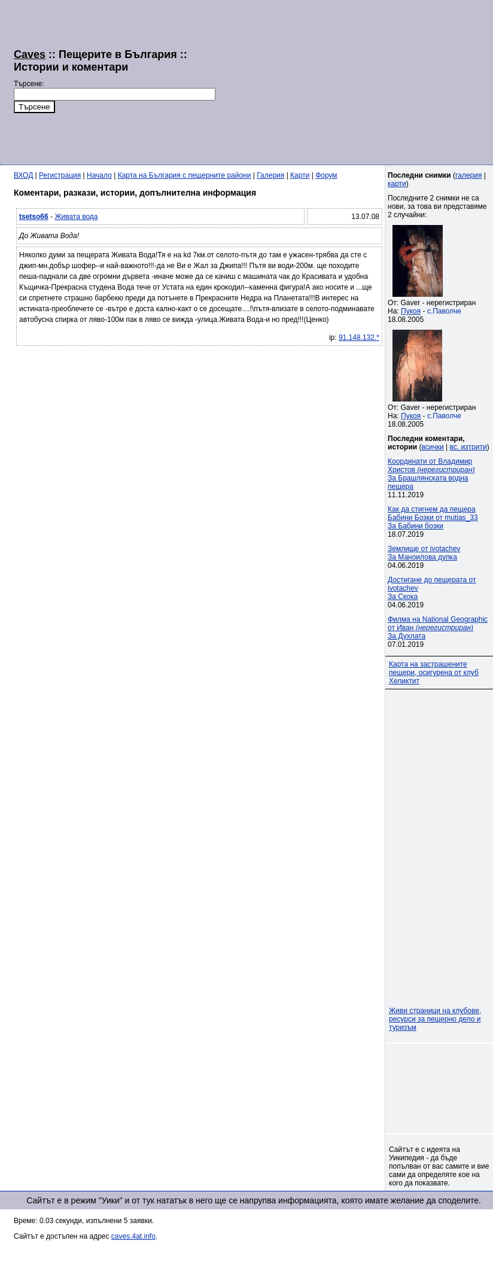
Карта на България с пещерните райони (184, 175)
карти (397, 184)
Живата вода (76, 216)
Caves (29, 54)
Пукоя (411, 311)
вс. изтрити (467, 447)
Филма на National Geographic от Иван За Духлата (438, 627)
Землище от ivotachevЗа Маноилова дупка (424, 553)
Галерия (270, 175)
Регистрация (60, 175)
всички (433, 447)
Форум (326, 175)
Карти (299, 175)
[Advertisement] (305, 81)
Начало (99, 175)
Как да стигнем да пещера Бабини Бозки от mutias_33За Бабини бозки (433, 517)
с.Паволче (444, 311)
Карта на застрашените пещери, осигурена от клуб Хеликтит (434, 672)
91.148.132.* (359, 337)
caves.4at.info (133, 1236)
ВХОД (23, 175)
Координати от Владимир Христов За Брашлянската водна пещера (431, 474)
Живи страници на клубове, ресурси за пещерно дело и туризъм (435, 1019)
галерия (468, 175)
